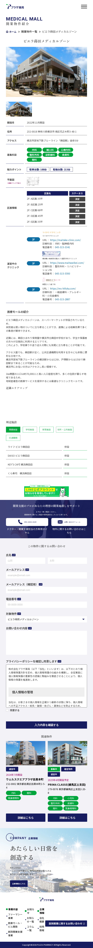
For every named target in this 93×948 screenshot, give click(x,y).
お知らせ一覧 (30, 919)
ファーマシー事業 (15, 916)
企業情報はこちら (18, 883)
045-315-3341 (62, 247)
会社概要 (41, 919)
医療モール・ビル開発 (15, 924)
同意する (15, 710)
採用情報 (41, 928)
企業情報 (42, 911)
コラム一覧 (30, 928)
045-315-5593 (62, 273)
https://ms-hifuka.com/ (63, 288)
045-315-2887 (62, 299)
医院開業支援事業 (15, 933)
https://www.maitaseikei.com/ (67, 262)
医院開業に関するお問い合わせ (65, 923)
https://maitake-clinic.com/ (65, 240)
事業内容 (13, 909)
